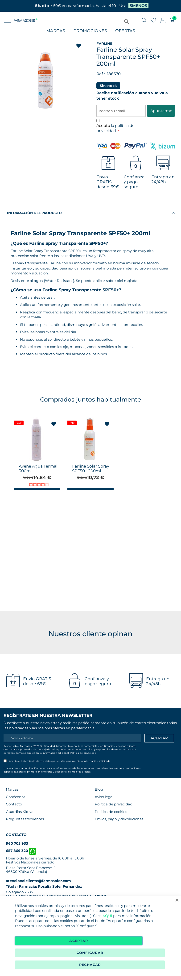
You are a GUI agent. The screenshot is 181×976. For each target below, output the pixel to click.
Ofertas (125, 31)
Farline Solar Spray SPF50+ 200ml (90, 468)
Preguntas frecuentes (25, 819)
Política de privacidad (83, 752)
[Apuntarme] (159, 738)
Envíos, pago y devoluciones (119, 819)
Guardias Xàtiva (19, 811)
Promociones (90, 31)
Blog (99, 789)
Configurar (90, 953)
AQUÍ (107, 916)
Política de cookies (111, 811)
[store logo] (25, 20)
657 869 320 (21, 850)
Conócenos (15, 797)
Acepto (115, 128)
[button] (54, 424)
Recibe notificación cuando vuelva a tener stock (132, 96)
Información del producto (34, 213)
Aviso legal (104, 797)
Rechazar (90, 965)
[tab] (90, 212)
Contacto (14, 804)
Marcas (55, 31)
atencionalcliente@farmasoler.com (38, 880)
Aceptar (78, 941)
